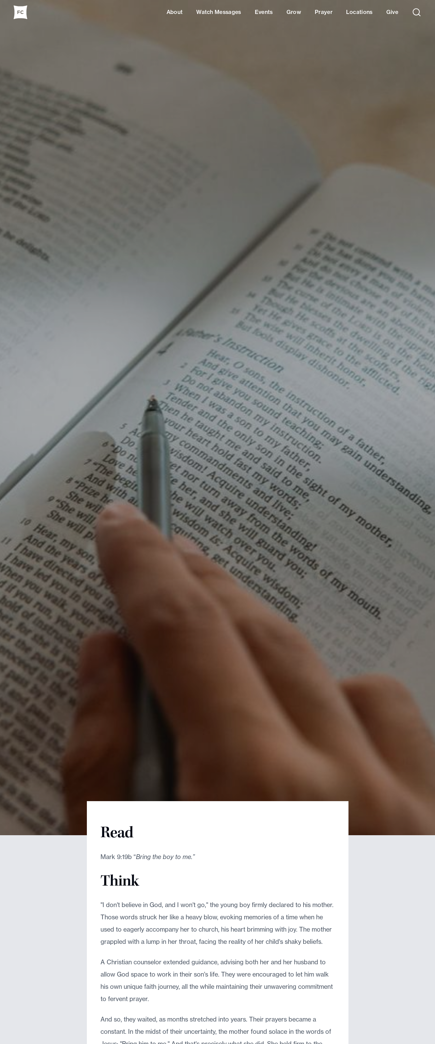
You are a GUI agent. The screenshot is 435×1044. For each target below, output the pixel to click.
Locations (359, 12)
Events (264, 12)
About (175, 12)
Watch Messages (218, 12)
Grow (293, 12)
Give (392, 12)
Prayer (323, 12)
